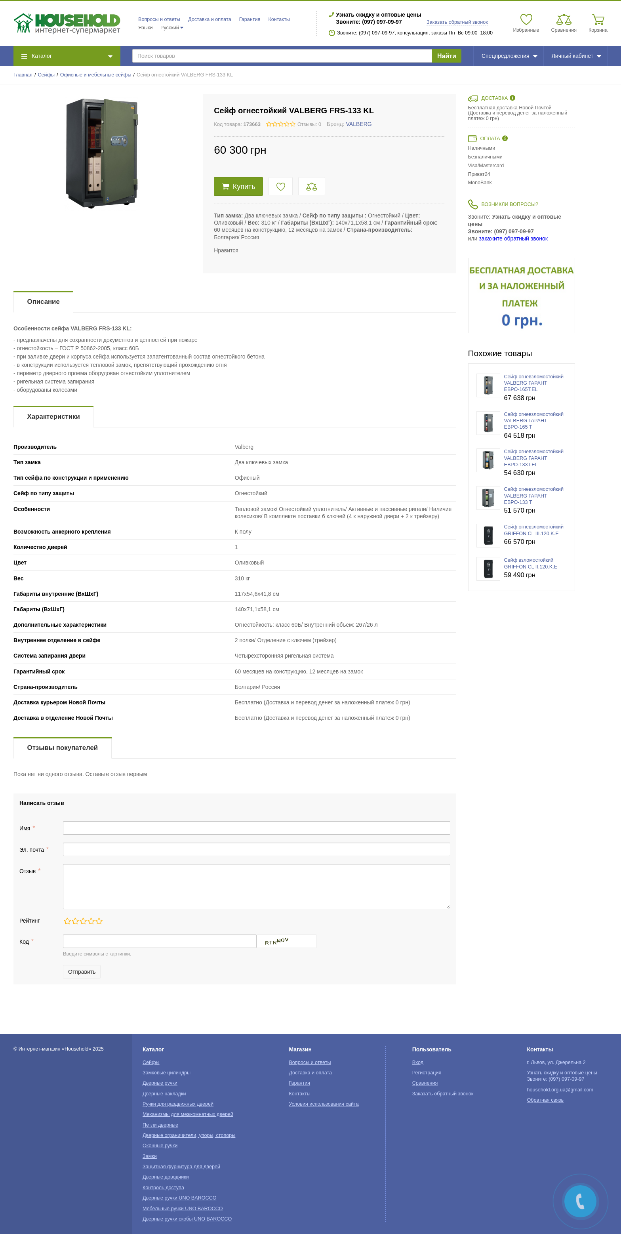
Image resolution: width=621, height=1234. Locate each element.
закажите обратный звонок (513, 238)
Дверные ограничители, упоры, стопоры (189, 1135)
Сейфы (46, 75)
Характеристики (53, 416)
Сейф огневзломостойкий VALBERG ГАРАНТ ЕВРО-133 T (534, 495)
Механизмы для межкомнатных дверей (188, 1114)
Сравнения (425, 1083)
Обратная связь (545, 1100)
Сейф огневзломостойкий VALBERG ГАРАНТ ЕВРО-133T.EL (534, 458)
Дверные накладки (164, 1094)
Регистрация (427, 1073)
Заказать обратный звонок (457, 22)
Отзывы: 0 (309, 124)
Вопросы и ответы (159, 19)
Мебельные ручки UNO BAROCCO (183, 1208)
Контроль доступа (163, 1187)
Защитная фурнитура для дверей (181, 1166)
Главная (22, 75)
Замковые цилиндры (166, 1073)
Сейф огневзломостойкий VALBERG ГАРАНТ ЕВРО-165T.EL (534, 383)
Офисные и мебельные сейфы (95, 75)
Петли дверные (160, 1125)
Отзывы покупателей (62, 747)
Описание (43, 301)
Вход (418, 1062)
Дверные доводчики (166, 1177)
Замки (150, 1156)
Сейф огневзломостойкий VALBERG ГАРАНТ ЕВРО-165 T (534, 421)
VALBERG (359, 124)
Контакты (279, 19)
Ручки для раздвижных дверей (178, 1104)
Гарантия (250, 19)
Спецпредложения (509, 56)
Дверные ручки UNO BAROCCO (180, 1198)
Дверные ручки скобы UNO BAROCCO (187, 1219)
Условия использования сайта (323, 1104)
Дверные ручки (160, 1083)
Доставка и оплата (209, 19)
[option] (522, 295)
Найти (446, 56)
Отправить (81, 972)
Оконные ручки (160, 1145)
